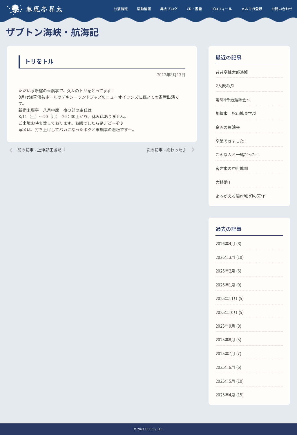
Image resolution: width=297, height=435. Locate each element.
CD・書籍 (194, 8)
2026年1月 (225, 285)
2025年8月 (225, 339)
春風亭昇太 (44, 8)
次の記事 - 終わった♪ (166, 150)
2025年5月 (225, 381)
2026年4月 (225, 243)
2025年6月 (225, 367)
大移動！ (223, 182)
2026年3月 (225, 257)
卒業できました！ (231, 141)
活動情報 (144, 8)
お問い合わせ (281, 8)
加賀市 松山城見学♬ (235, 113)
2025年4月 (225, 395)
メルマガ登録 (251, 8)
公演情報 (121, 8)
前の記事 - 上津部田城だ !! (41, 150)
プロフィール (221, 8)
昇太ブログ (169, 8)
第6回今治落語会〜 (232, 99)
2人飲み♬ (224, 86)
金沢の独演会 (227, 127)
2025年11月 (226, 298)
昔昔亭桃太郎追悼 (231, 72)
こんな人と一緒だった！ (237, 154)
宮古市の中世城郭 (231, 168)
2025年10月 (226, 312)
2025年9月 (225, 326)
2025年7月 (225, 353)
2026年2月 (225, 271)
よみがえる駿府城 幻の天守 (240, 196)
